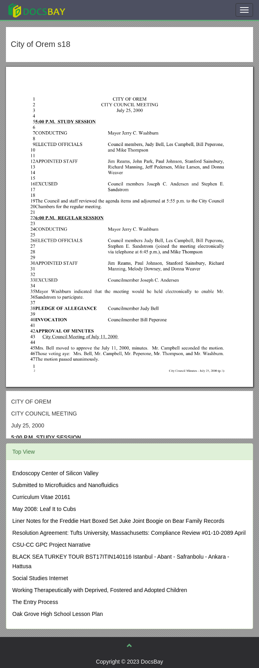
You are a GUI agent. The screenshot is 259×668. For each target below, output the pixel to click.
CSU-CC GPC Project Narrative (51, 545)
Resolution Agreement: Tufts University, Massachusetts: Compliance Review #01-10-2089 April (128, 533)
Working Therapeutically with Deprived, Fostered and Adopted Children (99, 590)
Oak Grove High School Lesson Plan (57, 614)
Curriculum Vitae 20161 (41, 497)
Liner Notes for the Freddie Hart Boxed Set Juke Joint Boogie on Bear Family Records (118, 521)
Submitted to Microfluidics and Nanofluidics (65, 485)
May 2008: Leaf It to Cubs (44, 509)
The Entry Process (35, 602)
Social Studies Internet (40, 578)
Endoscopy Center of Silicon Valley (55, 473)
